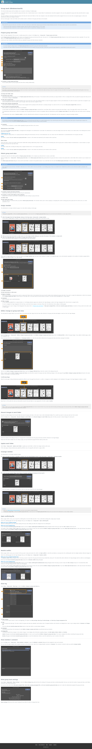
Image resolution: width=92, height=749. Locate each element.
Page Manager (6, 44)
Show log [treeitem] (6, 72)
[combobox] (66, 1)
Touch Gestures (5, 89)
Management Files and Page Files (9, 42)
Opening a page (6, 46)
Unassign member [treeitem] (7, 67)
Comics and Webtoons (6, 38)
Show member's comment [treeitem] (9, 73)
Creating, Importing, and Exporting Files (9, 16)
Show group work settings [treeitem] (9, 75)
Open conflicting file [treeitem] (8, 68)
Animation (4, 79)
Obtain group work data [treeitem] (9, 57)
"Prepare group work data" (59, 318)
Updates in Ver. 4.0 (6, 5)
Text (3, 34)
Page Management (6, 40)
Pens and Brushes (5, 18)
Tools (3, 11)
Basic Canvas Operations (7, 20)
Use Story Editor (6, 50)
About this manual (5, 97)
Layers (3, 13)
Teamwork (5, 77)
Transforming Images (6, 26)
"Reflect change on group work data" (35, 528)
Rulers (3, 36)
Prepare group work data (9, 55)
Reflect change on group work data (10, 61)
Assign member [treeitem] (7, 59)
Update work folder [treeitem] (8, 65)
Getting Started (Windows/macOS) (9, 7)
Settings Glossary (5, 93)
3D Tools (4, 83)
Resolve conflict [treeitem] (7, 70)
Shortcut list (4, 91)
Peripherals (4, 95)
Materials (4, 81)
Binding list (5, 48)
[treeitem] (9, 64)
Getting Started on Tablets (7, 9)
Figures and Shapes (6, 32)
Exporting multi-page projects (9, 52)
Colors (3, 22)
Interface (4, 85)
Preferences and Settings (7, 87)
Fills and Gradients (5, 30)
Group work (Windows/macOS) (9, 53)
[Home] (7, 2)
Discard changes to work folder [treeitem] (10, 63)
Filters (3, 28)
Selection (4, 24)
